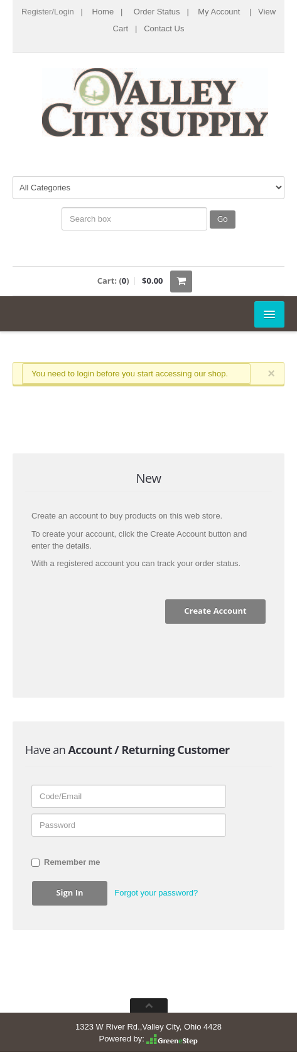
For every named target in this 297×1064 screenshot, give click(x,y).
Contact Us (164, 28)
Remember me (65, 862)
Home (103, 11)
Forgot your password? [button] (156, 892)
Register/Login (47, 11)
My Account (219, 11)
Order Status (157, 11)
